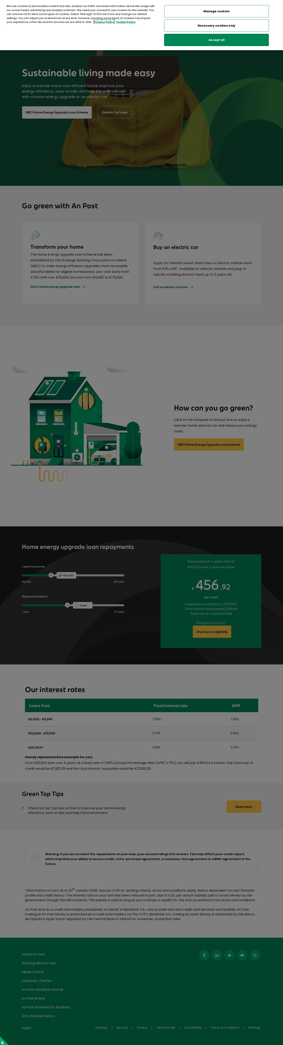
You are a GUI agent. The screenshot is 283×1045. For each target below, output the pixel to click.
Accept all (216, 40)
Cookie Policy (125, 22)
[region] (141, 25)
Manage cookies (216, 11)
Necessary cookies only (216, 26)
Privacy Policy (104, 22)
